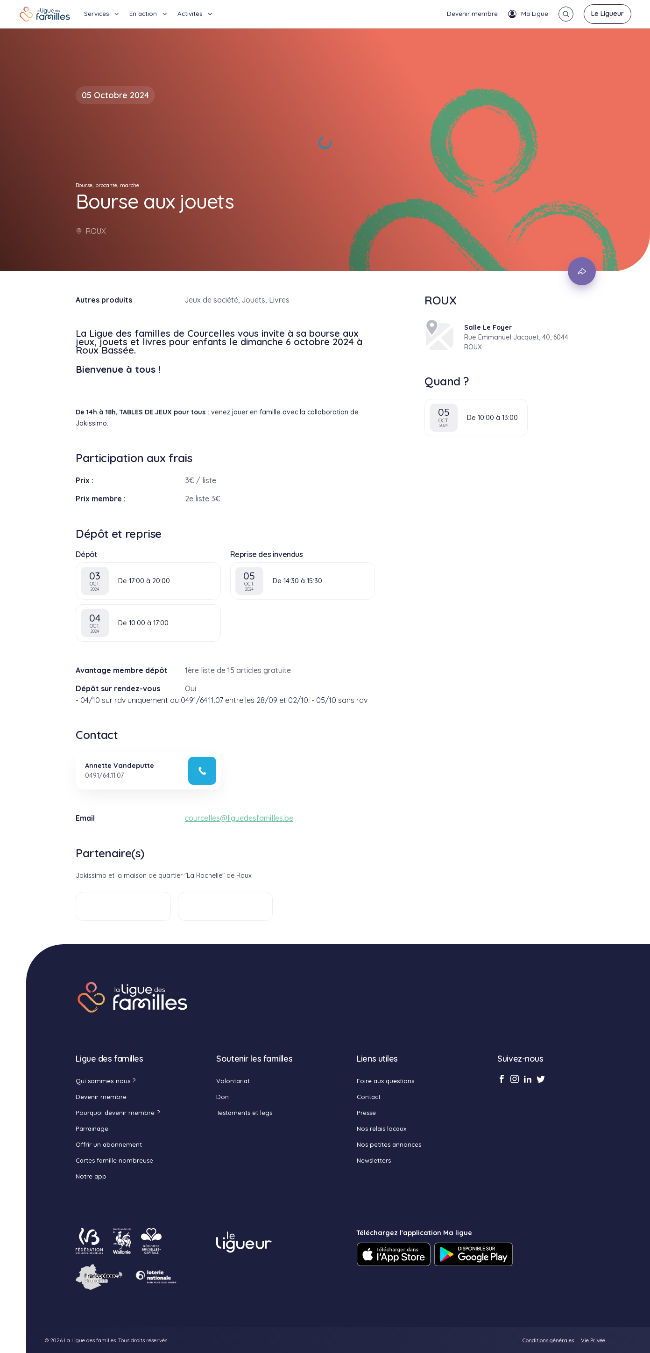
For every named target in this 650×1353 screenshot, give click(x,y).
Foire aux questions (385, 1081)
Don (222, 1096)
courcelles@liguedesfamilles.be (239, 818)
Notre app (91, 1176)
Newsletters (374, 1160)
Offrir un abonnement (109, 1144)
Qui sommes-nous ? (105, 1081)
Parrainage (92, 1128)
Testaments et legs (244, 1112)
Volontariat (233, 1081)
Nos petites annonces (389, 1144)
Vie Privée (593, 1340)
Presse (366, 1112)
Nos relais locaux (381, 1128)
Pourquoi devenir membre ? (118, 1112)
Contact (369, 1096)
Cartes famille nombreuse (114, 1160)
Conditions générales (548, 1340)
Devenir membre (472, 13)
